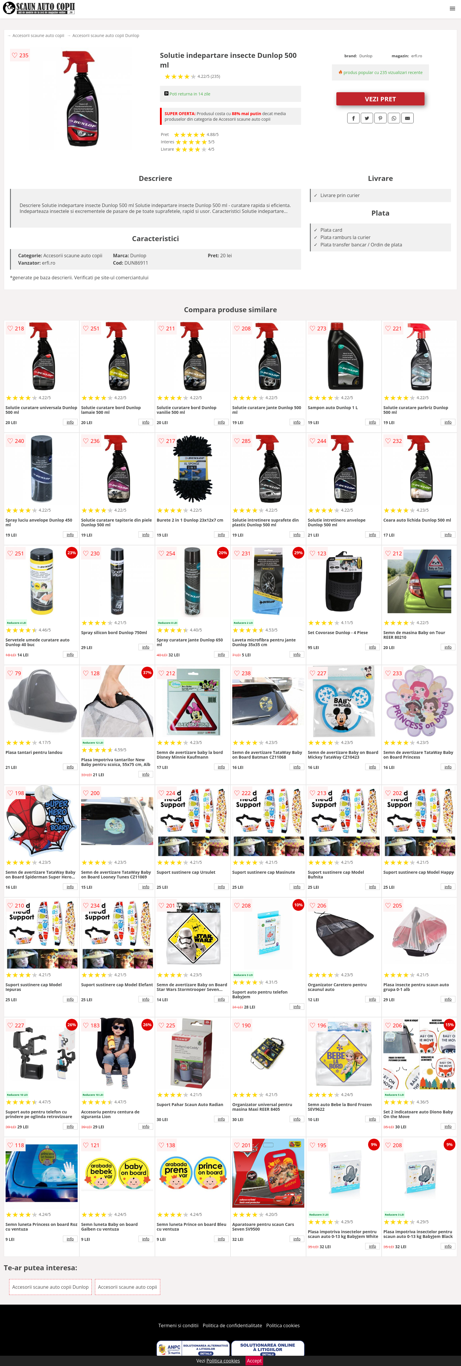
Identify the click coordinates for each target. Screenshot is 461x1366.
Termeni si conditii (178, 1325)
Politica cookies (283, 1325)
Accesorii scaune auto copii (38, 35)
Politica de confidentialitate (232, 1325)
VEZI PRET (380, 98)
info (70, 422)
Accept (254, 1360)
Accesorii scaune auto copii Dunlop (106, 35)
